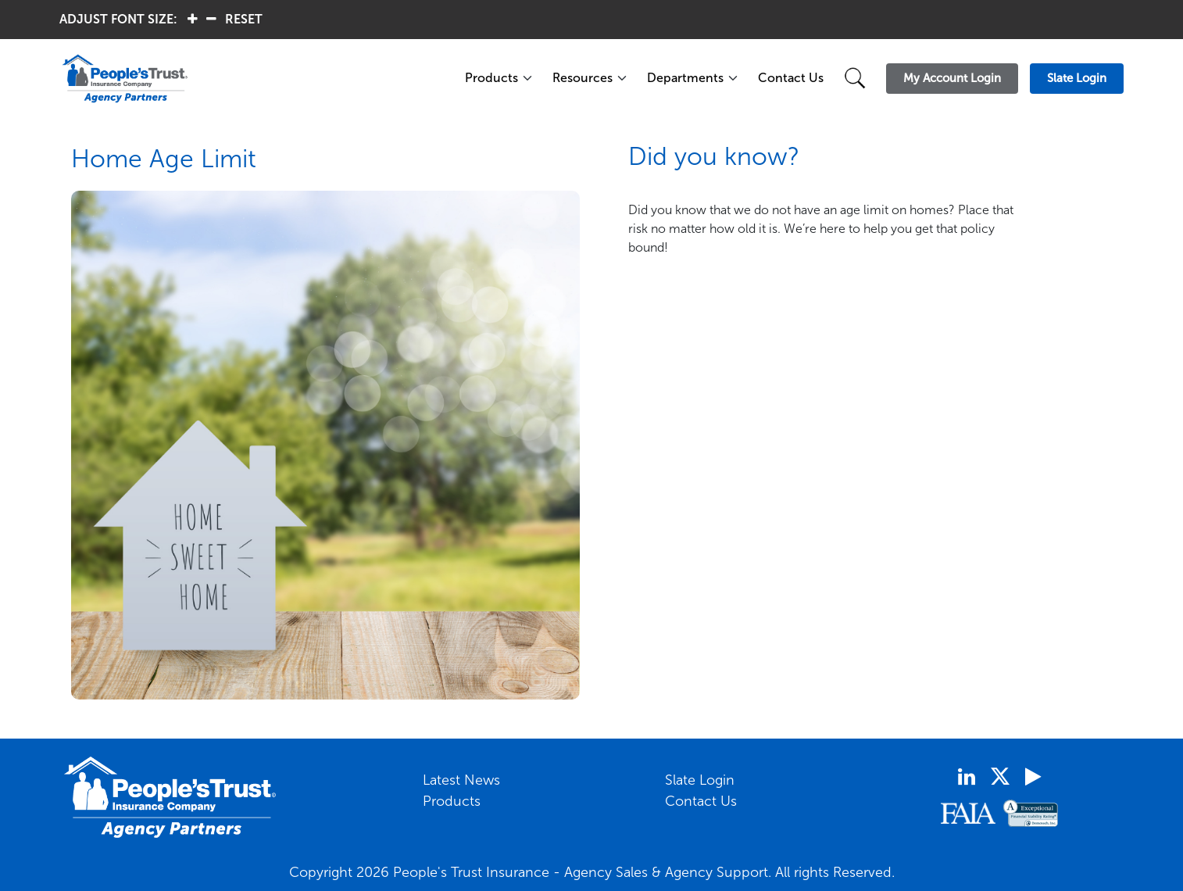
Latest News (461, 780)
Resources (582, 77)
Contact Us (791, 77)
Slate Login (699, 780)
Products (491, 77)
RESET (244, 19)
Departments (685, 77)
